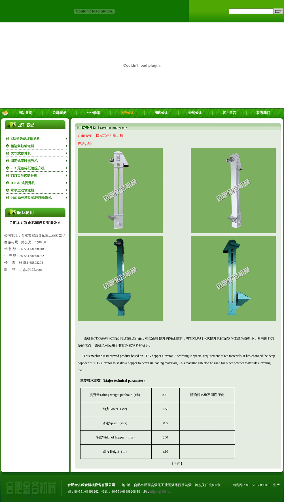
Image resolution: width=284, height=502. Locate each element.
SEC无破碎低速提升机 (27, 168)
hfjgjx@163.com (30, 269)
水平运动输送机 (22, 190)
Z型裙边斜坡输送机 (25, 139)
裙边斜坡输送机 (22, 146)
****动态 (93, 113)
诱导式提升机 (20, 153)
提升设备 (127, 113)
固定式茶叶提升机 (24, 161)
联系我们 (263, 113)
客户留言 (229, 113)
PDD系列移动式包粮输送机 (31, 198)
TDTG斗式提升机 (23, 176)
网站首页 (25, 113)
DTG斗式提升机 (22, 183)
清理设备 (161, 113)
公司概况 (59, 113)
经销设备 (195, 113)
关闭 (177, 464)
